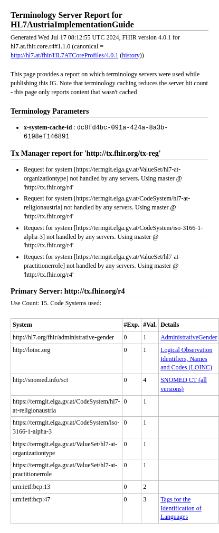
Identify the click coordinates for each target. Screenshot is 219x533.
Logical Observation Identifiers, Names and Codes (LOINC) (186, 357)
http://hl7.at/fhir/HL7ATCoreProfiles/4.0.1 (64, 55)
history (130, 55)
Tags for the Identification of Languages (181, 507)
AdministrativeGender (188, 336)
